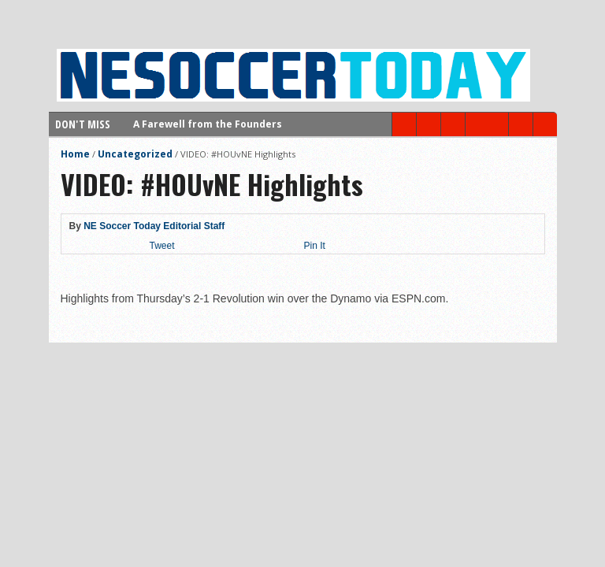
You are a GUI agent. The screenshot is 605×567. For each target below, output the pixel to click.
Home (75, 154)
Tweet (162, 245)
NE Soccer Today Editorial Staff (154, 226)
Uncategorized (135, 154)
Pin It (314, 245)
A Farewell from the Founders (207, 124)
